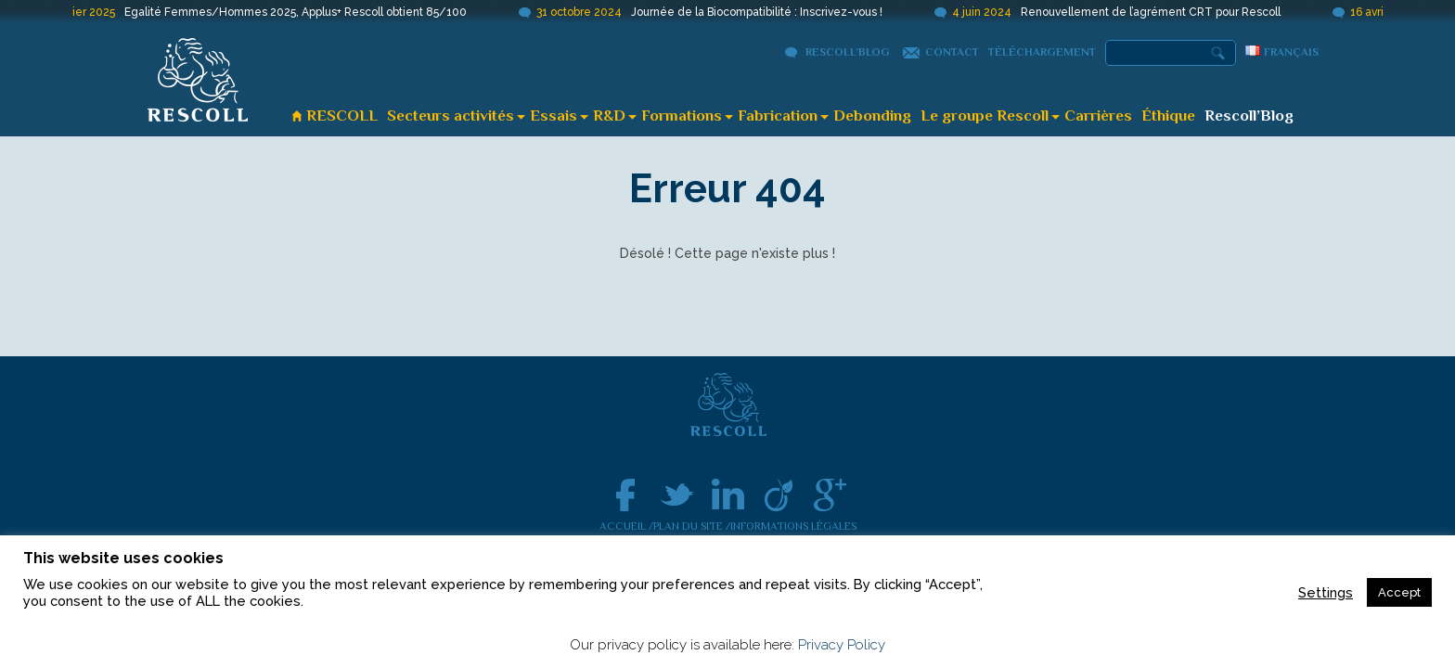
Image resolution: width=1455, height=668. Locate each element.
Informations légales (793, 526)
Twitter (677, 495)
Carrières (1098, 115)
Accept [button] (1399, 592)
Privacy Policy (841, 644)
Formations (681, 115)
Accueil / (626, 526)
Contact (952, 51)
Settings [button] (1325, 592)
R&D (609, 115)
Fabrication (778, 115)
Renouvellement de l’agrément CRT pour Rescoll (1158, 12)
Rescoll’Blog (847, 51)
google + (830, 495)
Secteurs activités (450, 115)
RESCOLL (342, 115)
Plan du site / (691, 526)
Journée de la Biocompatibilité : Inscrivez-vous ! (764, 12)
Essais (553, 115)
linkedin (728, 495)
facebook (626, 495)
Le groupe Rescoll (985, 115)
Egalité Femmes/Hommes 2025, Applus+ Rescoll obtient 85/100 (303, 12)
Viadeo (779, 495)
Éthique (1168, 115)
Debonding (872, 115)
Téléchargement (1042, 51)
